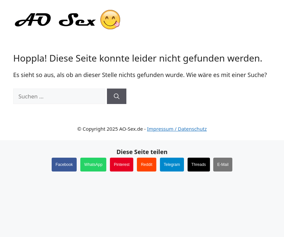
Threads (199, 164)
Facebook (64, 164)
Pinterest (121, 164)
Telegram (172, 164)
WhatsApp (93, 164)
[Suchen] (116, 96)
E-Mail (222, 164)
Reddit (146, 164)
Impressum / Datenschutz (177, 128)
